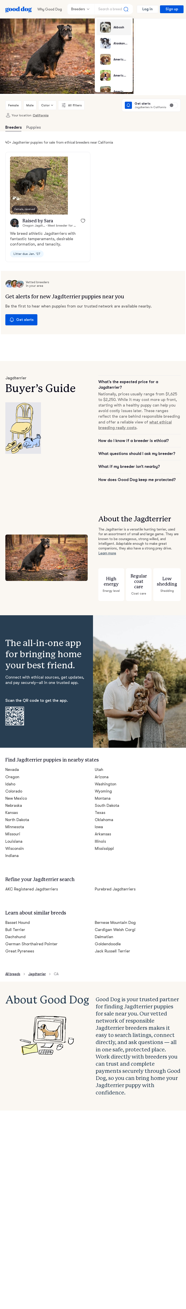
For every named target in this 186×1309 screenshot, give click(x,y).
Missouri (12, 828)
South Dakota (107, 800)
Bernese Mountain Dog (115, 917)
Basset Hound (17, 917)
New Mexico (16, 793)
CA (56, 968)
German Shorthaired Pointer (30, 938)
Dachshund (15, 931)
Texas (100, 807)
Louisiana (13, 836)
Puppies (33, 127)
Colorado (13, 786)
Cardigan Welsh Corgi (114, 924)
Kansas (12, 807)
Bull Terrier (14, 924)
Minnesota (14, 821)
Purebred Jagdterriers (114, 884)
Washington (105, 778)
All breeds (13, 968)
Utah (99, 764)
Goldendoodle (107, 938)
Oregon (12, 771)
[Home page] (18, 9)
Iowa (99, 821)
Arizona (101, 771)
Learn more (107, 548)
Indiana (11, 850)
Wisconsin (14, 843)
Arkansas (103, 828)
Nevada (12, 764)
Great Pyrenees (19, 946)
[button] (39, 186)
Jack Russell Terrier (112, 946)
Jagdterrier (37, 968)
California (37, 115)
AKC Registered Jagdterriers (30, 884)
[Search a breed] (114, 9)
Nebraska (13, 800)
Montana (102, 793)
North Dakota (17, 814)
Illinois (100, 836)
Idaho (10, 778)
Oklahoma (104, 814)
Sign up (171, 9)
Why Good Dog (49, 9)
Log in (147, 9)
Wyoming (103, 786)
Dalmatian (104, 931)
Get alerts (20, 320)
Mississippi (104, 843)
